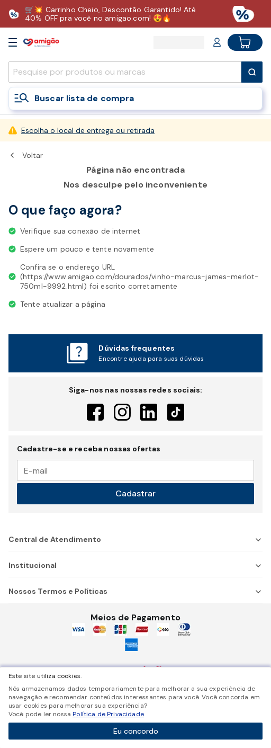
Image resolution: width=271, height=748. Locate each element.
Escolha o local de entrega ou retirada (88, 130)
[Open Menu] (12, 42)
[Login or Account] (217, 42)
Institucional (135, 565)
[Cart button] (245, 42)
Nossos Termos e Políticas (135, 591)
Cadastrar (135, 493)
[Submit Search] (252, 72)
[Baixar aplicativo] (135, 14)
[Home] (41, 42)
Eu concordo (135, 731)
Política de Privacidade (108, 714)
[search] (124, 72)
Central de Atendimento (135, 539)
